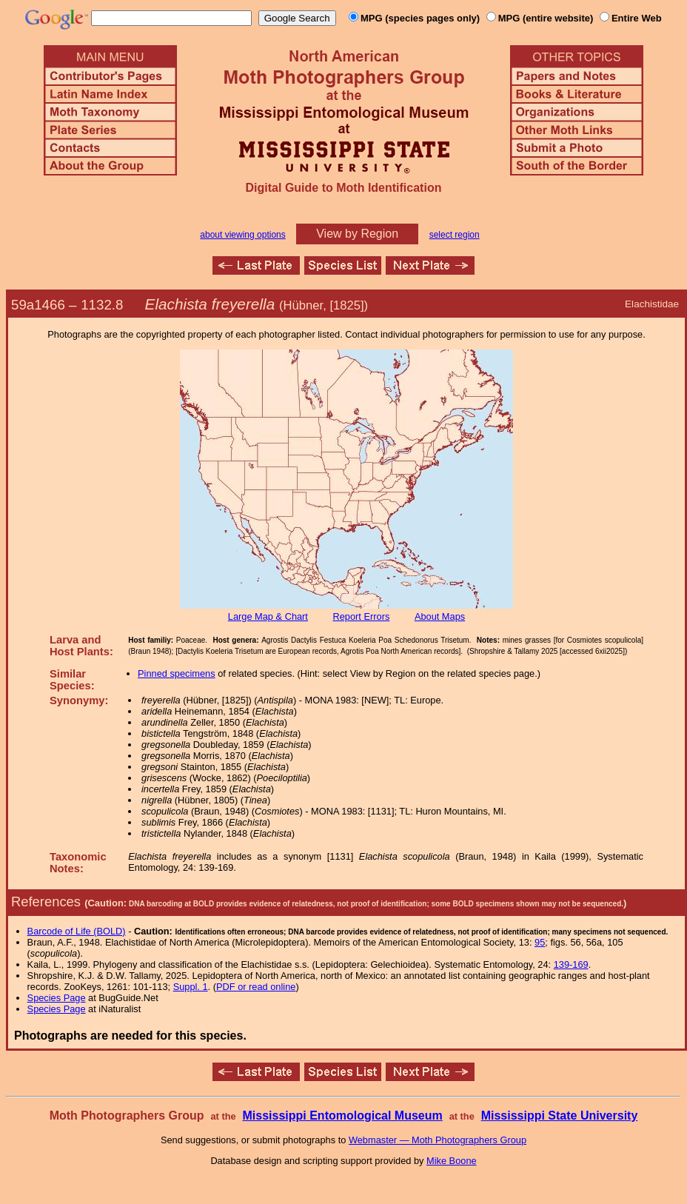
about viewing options (242, 235)
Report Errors (361, 616)
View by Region (357, 233)
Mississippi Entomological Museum (342, 1115)
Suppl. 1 (190, 986)
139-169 (571, 964)
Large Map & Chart (268, 616)
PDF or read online (255, 986)
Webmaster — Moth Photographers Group (437, 1140)
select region (454, 235)
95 (539, 942)
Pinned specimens (176, 673)
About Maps (440, 616)
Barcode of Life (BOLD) (76, 931)
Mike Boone (451, 1160)
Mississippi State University (559, 1115)
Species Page (56, 997)
